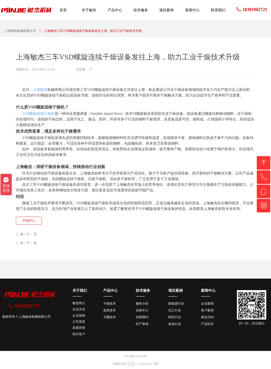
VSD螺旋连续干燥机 (38, 113)
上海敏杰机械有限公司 (20, 31)
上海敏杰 (40, 90)
